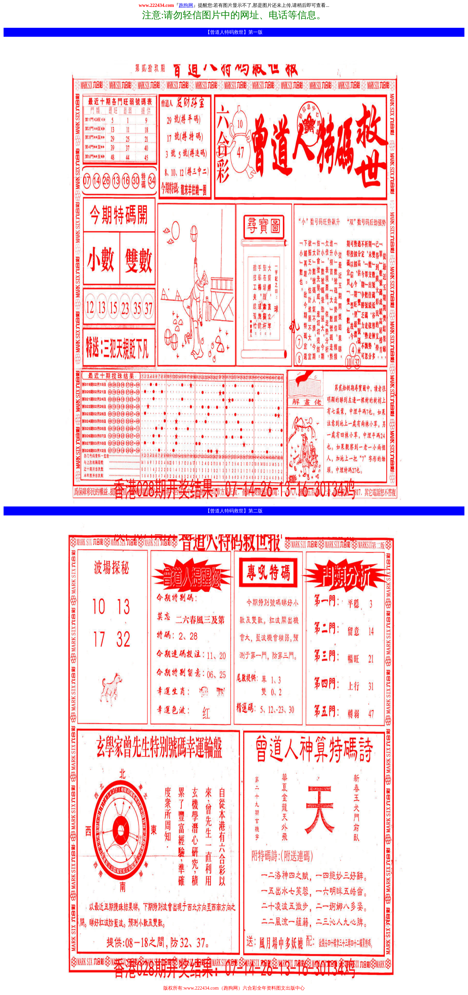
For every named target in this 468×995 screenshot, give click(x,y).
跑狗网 (186, 5)
